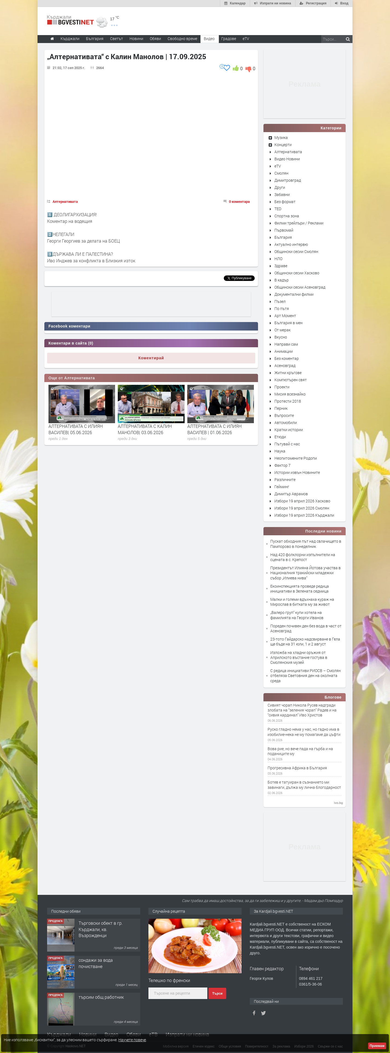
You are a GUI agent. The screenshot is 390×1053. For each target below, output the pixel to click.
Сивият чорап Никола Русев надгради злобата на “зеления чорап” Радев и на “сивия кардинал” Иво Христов (302, 710)
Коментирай (151, 358)
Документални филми (294, 294)
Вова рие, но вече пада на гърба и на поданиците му (300, 751)
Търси (217, 993)
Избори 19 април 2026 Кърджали (304, 515)
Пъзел (280, 301)
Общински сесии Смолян (296, 251)
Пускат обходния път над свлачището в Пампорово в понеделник (305, 544)
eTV (277, 166)
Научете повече (132, 1039)
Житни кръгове (288, 372)
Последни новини (323, 531)
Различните (285, 479)
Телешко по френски (169, 980)
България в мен (288, 322)
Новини (136, 38)
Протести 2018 (287, 401)
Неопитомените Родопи (295, 458)
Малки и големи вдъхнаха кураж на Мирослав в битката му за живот (302, 602)
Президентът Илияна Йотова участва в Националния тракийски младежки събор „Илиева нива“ (305, 572)
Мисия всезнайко (290, 394)
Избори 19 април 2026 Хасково (302, 500)
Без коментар (286, 358)
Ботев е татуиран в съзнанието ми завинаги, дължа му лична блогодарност (304, 785)
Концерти (283, 144)
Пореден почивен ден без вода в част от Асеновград (306, 628)
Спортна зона (286, 215)
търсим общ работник (101, 997)
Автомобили (285, 422)
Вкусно (280, 337)
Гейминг (281, 486)
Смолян (281, 173)
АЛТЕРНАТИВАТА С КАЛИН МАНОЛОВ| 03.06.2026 (145, 429)
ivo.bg (338, 802)
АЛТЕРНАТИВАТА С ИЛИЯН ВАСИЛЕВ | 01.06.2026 (214, 429)
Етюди (280, 436)
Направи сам (286, 344)
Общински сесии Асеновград (299, 287)
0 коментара (239, 201)
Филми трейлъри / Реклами (298, 223)
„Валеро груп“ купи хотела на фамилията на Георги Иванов (296, 615)
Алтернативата (65, 201)
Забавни (282, 194)
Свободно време (182, 38)
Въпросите (284, 415)
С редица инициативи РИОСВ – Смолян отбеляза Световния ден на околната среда (305, 675)
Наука (279, 451)
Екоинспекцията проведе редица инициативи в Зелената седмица (299, 589)
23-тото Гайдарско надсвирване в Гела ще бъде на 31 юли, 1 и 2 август (305, 641)
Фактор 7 (282, 465)
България (283, 237)
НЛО (278, 258)
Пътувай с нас (287, 443)
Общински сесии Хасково (296, 272)
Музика (281, 137)
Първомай (283, 230)
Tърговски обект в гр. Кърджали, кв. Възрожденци (101, 929)
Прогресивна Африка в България (297, 767)
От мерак (282, 329)
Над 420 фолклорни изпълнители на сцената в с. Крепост (302, 557)
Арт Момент (285, 315)
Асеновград (285, 365)
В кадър (281, 280)
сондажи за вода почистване (96, 963)
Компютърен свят (290, 379)
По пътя (281, 308)
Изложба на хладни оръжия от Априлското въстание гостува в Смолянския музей (298, 657)
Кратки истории (288, 429)
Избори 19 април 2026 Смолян (301, 508)
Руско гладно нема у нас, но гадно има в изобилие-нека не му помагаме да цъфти (304, 732)
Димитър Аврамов (291, 493)
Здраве (280, 265)
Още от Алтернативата (71, 378)
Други (279, 187)
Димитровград (287, 180)
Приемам (377, 1046)
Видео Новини (287, 158)
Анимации (283, 351)
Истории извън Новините (297, 472)
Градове (228, 38)
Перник (281, 408)
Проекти (281, 386)
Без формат (285, 201)
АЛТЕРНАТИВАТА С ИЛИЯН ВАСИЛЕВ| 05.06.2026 (75, 429)
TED (277, 208)
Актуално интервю (291, 244)
